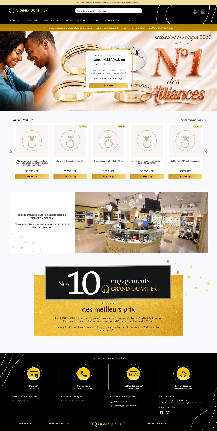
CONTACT (130, 20)
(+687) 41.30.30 (119, 402)
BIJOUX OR (32, 20)
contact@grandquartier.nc (123, 406)
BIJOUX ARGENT (51, 20)
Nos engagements (20, 400)
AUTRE (95, 20)
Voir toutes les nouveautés (193, 120)
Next (206, 151)
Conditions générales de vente (75, 400)
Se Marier (108, 85)
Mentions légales (25, 423)
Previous (10, 151)
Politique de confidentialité (59, 423)
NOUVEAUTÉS (112, 20)
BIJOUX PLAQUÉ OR (75, 20)
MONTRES (15, 20)
